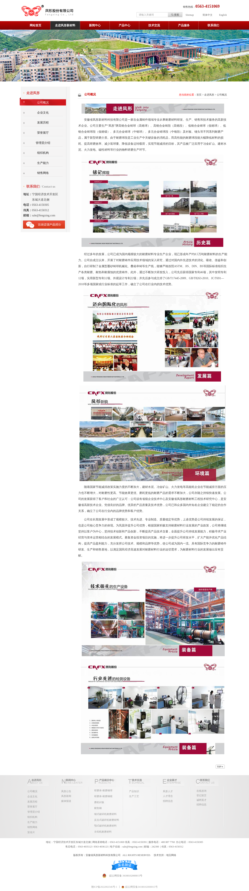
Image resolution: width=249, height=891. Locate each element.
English (223, 14)
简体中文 (207, 14)
